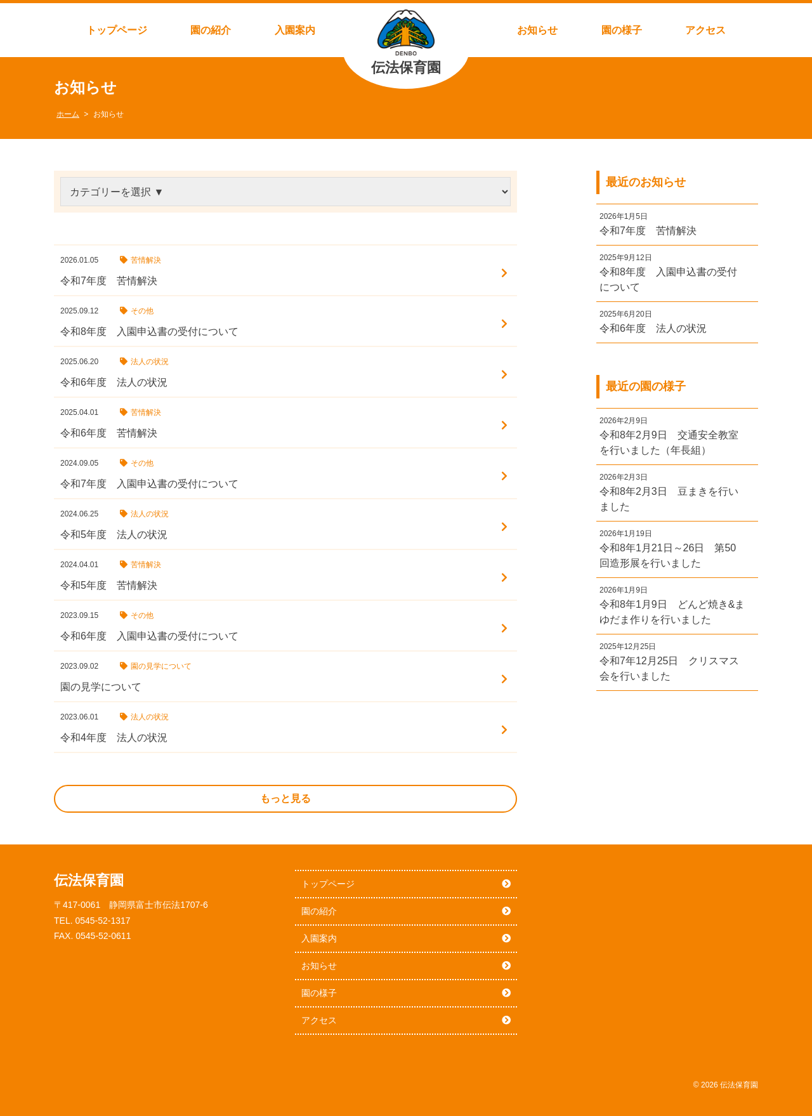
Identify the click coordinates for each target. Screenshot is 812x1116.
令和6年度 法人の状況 (653, 328)
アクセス (705, 30)
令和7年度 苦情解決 (648, 230)
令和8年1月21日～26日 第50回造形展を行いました (667, 555)
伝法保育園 (406, 67)
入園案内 (295, 30)
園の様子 (621, 30)
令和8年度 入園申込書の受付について (668, 279)
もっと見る (285, 798)
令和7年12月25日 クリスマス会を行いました (669, 668)
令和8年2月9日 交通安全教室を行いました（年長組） (668, 443)
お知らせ (537, 30)
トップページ (116, 30)
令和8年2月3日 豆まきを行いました (668, 499)
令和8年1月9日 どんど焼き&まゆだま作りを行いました (672, 612)
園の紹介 (210, 30)
